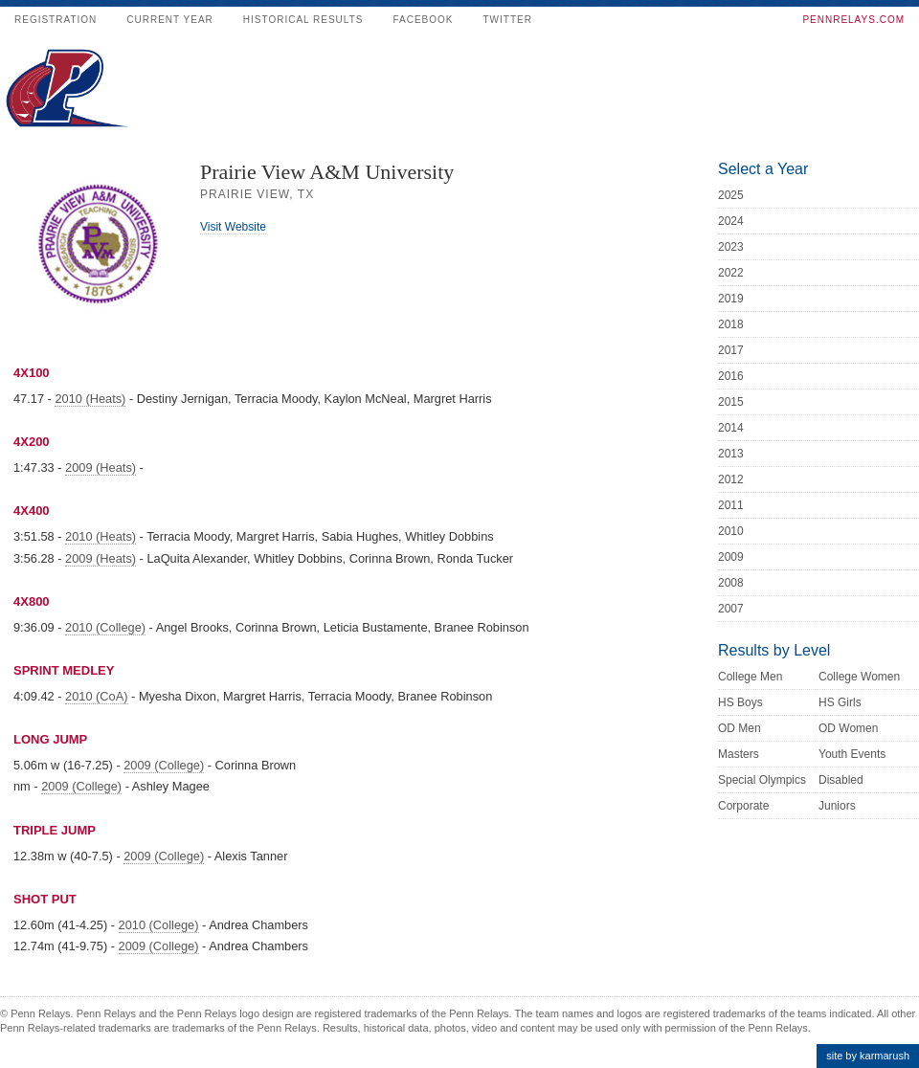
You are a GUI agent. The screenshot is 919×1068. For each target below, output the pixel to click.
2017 (731, 350)
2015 (731, 402)
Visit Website (233, 227)
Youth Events (851, 754)
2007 (731, 608)
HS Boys (740, 702)
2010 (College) (105, 627)
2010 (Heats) (90, 398)
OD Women (848, 728)
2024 (731, 221)
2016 (731, 376)
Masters (738, 754)
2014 (731, 427)
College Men (750, 676)
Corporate (743, 805)
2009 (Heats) (100, 467)
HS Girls (840, 702)
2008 (731, 583)
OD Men (739, 728)
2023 (731, 247)
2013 (731, 453)
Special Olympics (762, 780)
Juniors (837, 805)
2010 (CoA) (96, 696)
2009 (731, 557)
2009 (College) (163, 765)
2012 (731, 479)
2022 (731, 272)
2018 (731, 324)
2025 (731, 195)
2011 (731, 505)
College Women (859, 676)
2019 (731, 298)
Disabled (840, 780)
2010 (731, 531)
